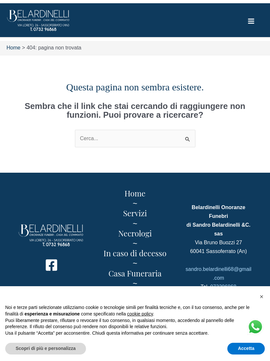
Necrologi (135, 233)
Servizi (135, 213)
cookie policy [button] (140, 313)
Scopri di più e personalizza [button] (46, 348)
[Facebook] (51, 265)
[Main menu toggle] (251, 21)
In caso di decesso (135, 253)
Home (134, 193)
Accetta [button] (246, 348)
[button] (261, 296)
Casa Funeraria (135, 273)
